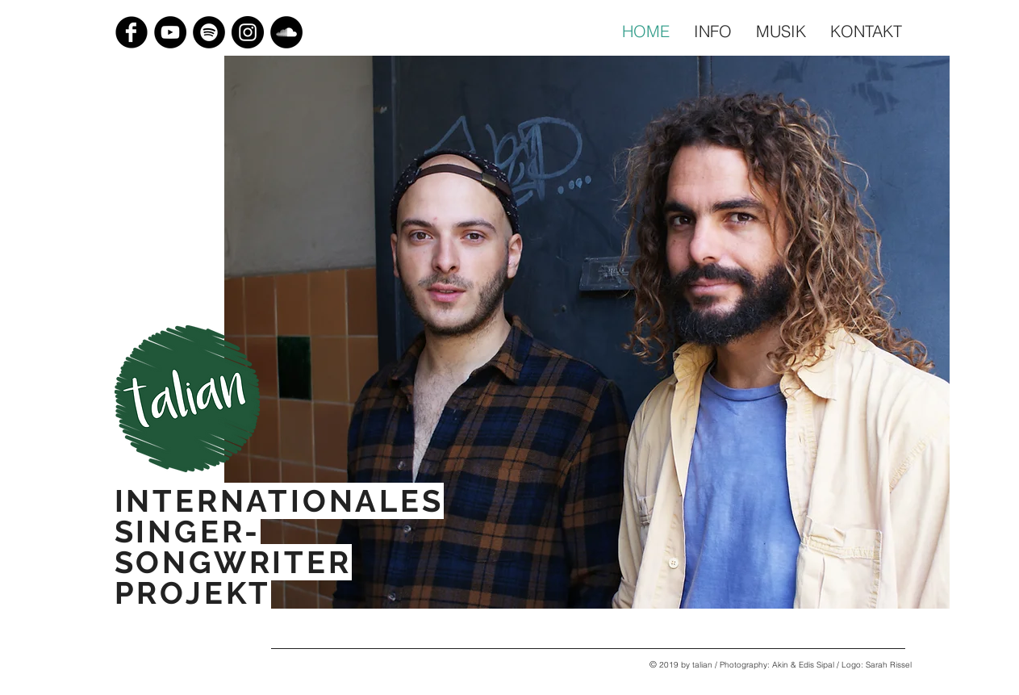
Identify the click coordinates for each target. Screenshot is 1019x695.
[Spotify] (209, 32)
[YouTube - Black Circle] (170, 32)
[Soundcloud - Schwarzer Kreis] (286, 32)
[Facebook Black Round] (131, 32)
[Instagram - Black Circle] (248, 32)
